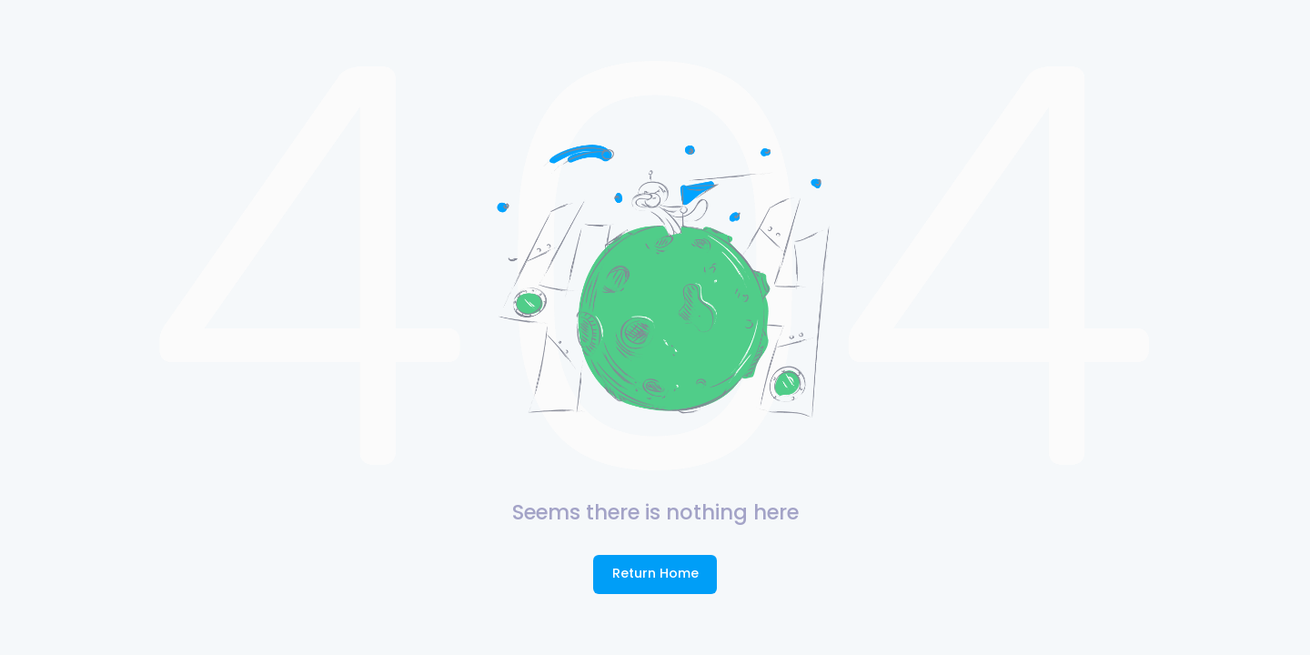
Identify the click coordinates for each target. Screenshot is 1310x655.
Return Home (655, 573)
